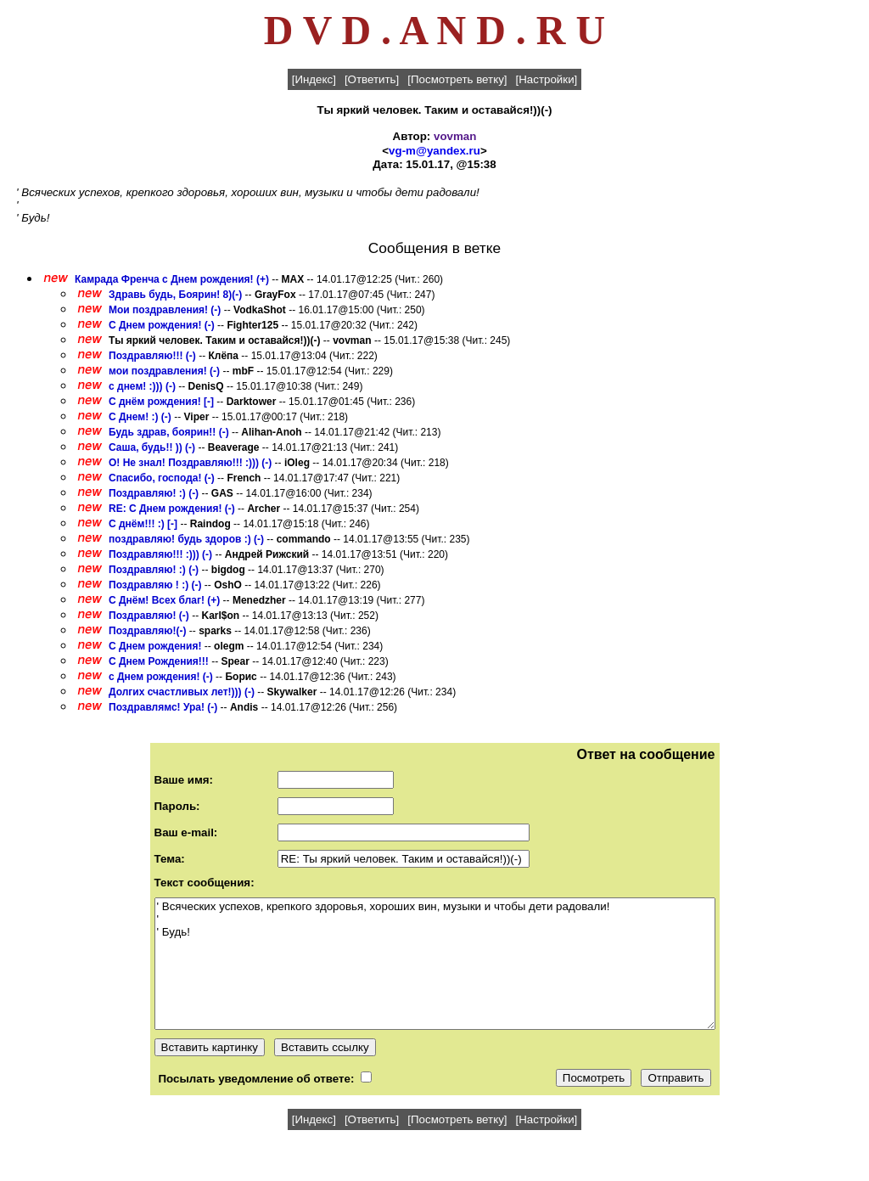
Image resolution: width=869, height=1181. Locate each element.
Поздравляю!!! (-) (152, 356)
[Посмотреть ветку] (457, 79)
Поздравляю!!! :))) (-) (160, 554)
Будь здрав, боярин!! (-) (169, 432)
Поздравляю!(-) (147, 631)
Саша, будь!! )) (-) (152, 447)
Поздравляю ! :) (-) (155, 585)
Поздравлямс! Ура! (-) (163, 707)
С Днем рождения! (157, 646)
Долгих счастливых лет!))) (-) (182, 692)
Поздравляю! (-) (149, 615)
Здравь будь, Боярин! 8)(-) (175, 295)
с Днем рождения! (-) (161, 677)
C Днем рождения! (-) (162, 325)
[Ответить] (372, 79)
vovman (455, 136)
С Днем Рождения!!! (159, 661)
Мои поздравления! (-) (165, 310)
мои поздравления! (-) (164, 371)
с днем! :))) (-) (142, 386)
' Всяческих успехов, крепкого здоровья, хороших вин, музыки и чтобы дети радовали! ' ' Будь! (434, 963)
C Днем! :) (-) (140, 417)
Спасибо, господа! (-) (162, 478)
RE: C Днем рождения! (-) (172, 509)
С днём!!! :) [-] (143, 524)
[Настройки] (547, 79)
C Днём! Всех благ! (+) (164, 600)
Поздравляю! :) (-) (154, 493)
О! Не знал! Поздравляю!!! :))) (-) (190, 463)
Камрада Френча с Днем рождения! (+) (172, 279)
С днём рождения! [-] (161, 402)
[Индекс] (314, 79)
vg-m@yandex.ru (434, 150)
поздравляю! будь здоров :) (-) (186, 539)
